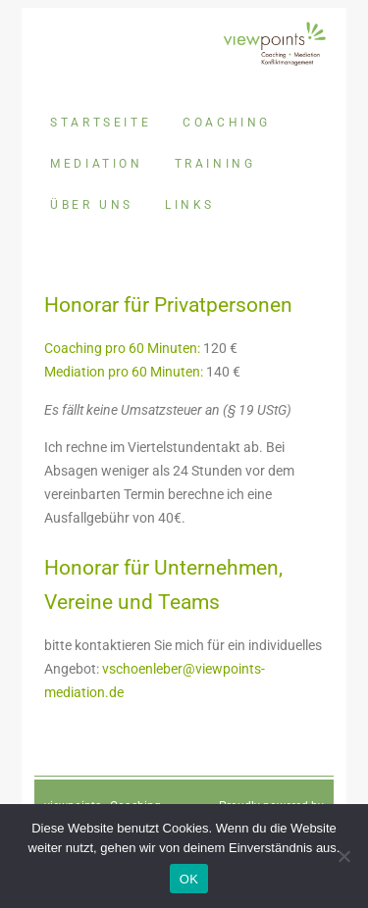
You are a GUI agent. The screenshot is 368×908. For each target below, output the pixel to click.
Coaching (227, 122)
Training (215, 164)
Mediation (96, 164)
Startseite (100, 122)
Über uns (91, 205)
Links (190, 205)
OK (189, 879)
